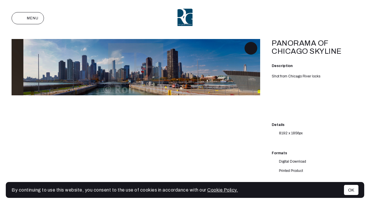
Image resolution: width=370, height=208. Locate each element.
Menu (27, 18)
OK (351, 189)
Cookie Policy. (222, 189)
